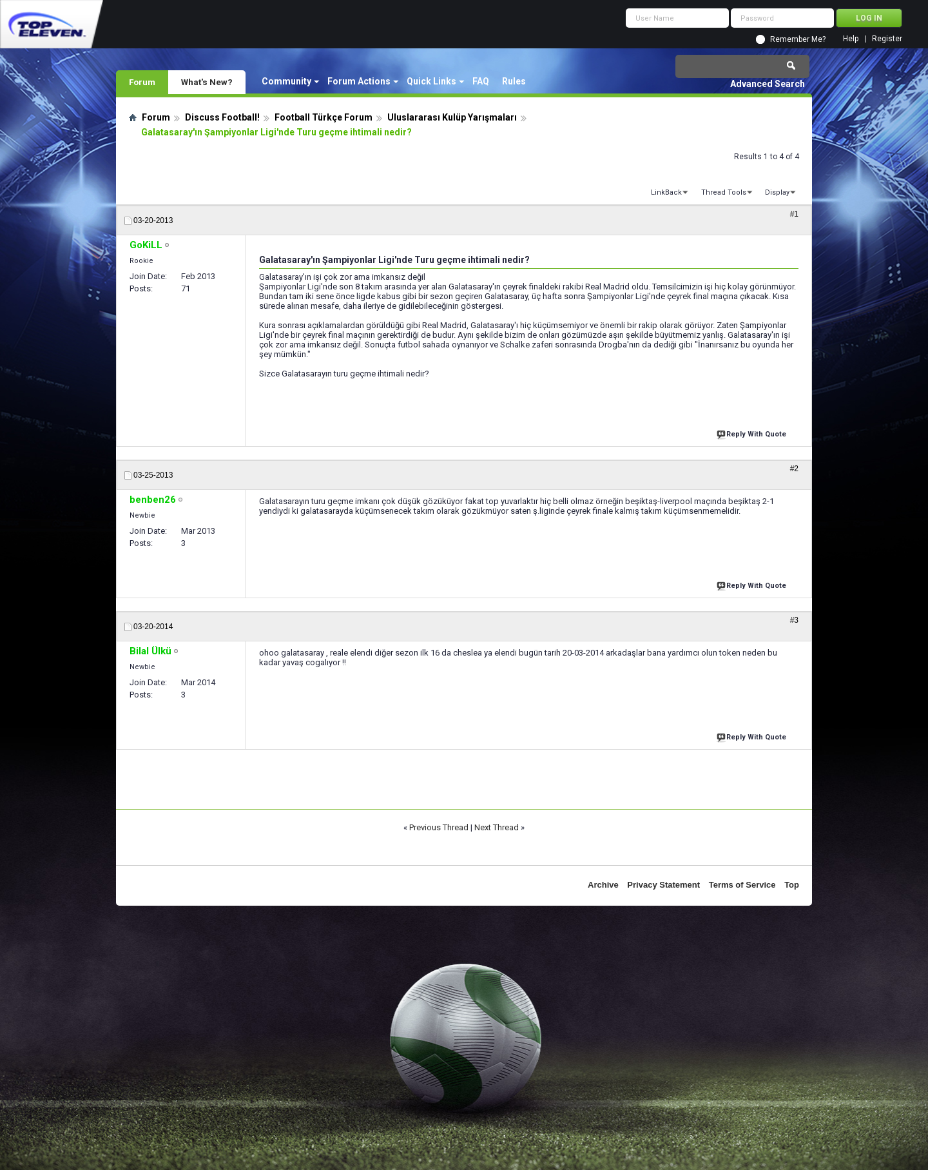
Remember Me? (798, 39)
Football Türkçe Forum (323, 117)
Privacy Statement (663, 885)
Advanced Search (767, 84)
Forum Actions (359, 81)
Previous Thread (439, 827)
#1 (794, 214)
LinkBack (666, 192)
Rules (514, 81)
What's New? (207, 82)
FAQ (480, 81)
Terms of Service (742, 885)
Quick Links (431, 81)
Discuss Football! (222, 117)
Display (777, 192)
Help (850, 39)
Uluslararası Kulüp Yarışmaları (452, 117)
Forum (142, 82)
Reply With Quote (752, 432)
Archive (603, 885)
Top (791, 885)
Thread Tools (723, 192)
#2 (794, 468)
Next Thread (496, 827)
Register (887, 39)
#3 (794, 620)
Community (286, 81)
